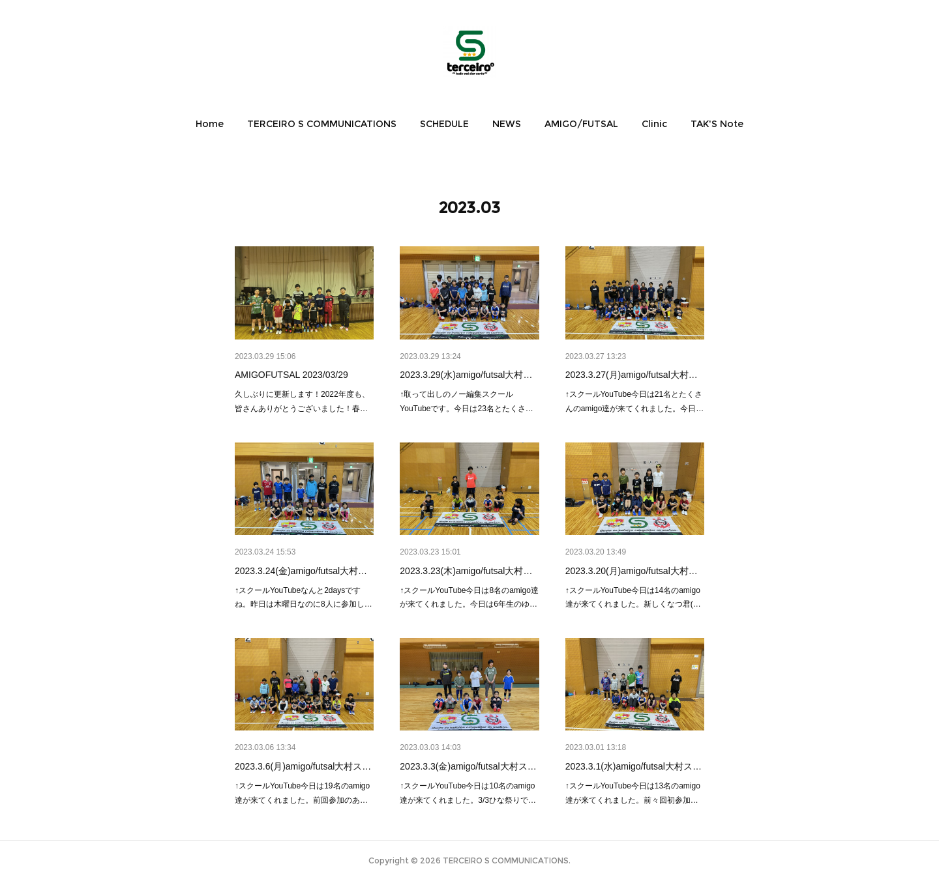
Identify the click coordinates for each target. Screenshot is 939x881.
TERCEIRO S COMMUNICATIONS (321, 124)
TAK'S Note (717, 124)
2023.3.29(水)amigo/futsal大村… (466, 374)
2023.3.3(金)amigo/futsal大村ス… (468, 766)
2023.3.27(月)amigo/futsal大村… (631, 374)
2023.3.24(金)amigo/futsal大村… (301, 571)
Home (210, 124)
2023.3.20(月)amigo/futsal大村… (631, 571)
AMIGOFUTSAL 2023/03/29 (291, 374)
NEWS (506, 124)
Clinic (654, 124)
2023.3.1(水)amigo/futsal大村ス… (633, 766)
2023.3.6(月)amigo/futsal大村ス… (303, 766)
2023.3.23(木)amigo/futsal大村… (466, 571)
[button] (210, 123)
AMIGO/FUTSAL (581, 124)
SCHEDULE (444, 124)
